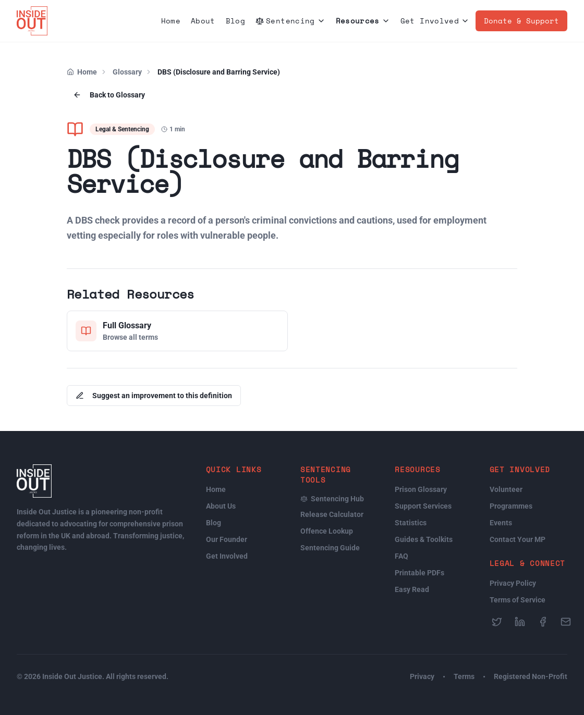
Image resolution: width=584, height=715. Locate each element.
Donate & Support (521, 20)
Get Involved (434, 20)
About (203, 20)
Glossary (127, 72)
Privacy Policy (513, 583)
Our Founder (226, 539)
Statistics (411, 523)
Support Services (423, 506)
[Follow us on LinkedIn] (520, 621)
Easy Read (412, 589)
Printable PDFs (419, 573)
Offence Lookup (326, 531)
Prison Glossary (421, 489)
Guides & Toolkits (424, 539)
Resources (363, 20)
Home (170, 20)
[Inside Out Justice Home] (32, 20)
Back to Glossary (109, 95)
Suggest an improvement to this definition (154, 395)
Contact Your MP (517, 539)
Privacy (422, 676)
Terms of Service (517, 600)
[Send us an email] (565, 621)
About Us (221, 506)
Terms (464, 676)
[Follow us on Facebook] (543, 621)
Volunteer (506, 489)
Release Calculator (331, 514)
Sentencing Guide (330, 548)
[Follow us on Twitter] (497, 621)
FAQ (401, 556)
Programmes (511, 506)
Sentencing (290, 20)
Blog (235, 20)
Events (501, 523)
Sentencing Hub (332, 499)
